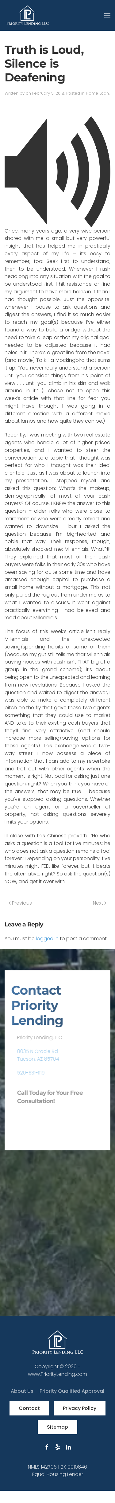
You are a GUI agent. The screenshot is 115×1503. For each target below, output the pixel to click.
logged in (47, 938)
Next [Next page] (99, 902)
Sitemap (57, 1427)
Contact (29, 1408)
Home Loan (97, 93)
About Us (22, 1391)
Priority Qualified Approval (72, 1391)
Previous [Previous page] (20, 902)
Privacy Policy (79, 1408)
